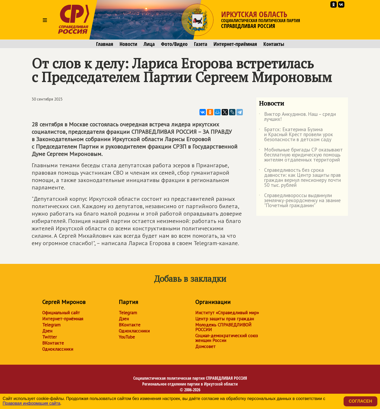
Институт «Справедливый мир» (227, 312)
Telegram (51, 324)
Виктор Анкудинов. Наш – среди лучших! (297, 117)
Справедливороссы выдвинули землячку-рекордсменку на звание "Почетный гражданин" (300, 200)
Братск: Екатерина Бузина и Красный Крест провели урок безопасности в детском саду (296, 134)
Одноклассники (57, 349)
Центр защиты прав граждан (224, 318)
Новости (128, 44)
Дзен (47, 331)
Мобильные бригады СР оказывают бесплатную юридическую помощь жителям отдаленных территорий (301, 155)
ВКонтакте (53, 343)
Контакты (273, 44)
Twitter (49, 337)
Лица (149, 44)
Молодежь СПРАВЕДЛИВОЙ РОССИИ (223, 327)
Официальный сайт (61, 312)
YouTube (127, 337)
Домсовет (205, 346)
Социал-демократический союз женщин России (226, 338)
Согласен (360, 401)
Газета (200, 44)
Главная (104, 44)
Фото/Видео (174, 44)
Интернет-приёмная (235, 44)
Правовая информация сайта (31, 403)
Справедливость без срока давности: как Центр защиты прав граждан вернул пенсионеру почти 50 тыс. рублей (300, 178)
